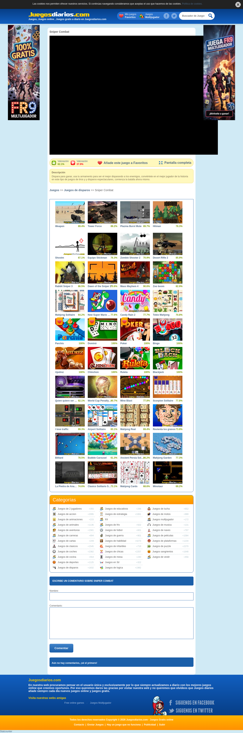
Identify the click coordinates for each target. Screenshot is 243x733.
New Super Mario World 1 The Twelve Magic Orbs (99, 314)
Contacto (79, 724)
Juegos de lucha (161, 508)
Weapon (59, 226)
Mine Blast (126, 400)
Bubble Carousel (97, 457)
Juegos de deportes (68, 562)
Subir (162, 724)
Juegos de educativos (116, 508)
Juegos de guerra (114, 535)
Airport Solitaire (97, 429)
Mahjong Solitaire (65, 314)
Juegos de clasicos (68, 546)
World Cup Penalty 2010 (99, 400)
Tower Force (95, 226)
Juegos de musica (162, 524)
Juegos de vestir (161, 557)
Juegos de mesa (113, 557)
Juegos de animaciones (70, 519)
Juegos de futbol (113, 530)
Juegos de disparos (77, 190)
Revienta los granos (164, 429)
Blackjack (158, 372)
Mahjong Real (128, 429)
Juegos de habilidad (115, 540)
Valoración (63, 163)
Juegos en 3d (112, 562)
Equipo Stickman (97, 257)
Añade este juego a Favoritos (123, 163)
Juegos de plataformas (164, 540)
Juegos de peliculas (162, 535)
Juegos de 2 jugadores (70, 508)
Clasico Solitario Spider (99, 486)
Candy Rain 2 (127, 314)
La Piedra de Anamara (67, 486)
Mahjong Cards (128, 486)
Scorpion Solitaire (163, 400)
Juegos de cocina (67, 557)
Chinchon (93, 372)
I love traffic (62, 429)
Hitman (157, 226)
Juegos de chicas (114, 551)
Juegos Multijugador (100, 702)
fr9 (106, 519)
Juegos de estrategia (116, 514)
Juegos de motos (161, 514)
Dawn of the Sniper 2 (99, 286)
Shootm (59, 257)
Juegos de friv (112, 524)
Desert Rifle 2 (160, 257)
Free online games (74, 702)
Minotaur (158, 486)
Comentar (61, 648)
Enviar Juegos (95, 724)
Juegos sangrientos (162, 551)
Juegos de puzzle (161, 546)
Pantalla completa (174, 162)
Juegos (152, 16)
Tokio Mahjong (161, 314)
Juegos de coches (67, 551)
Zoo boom (158, 286)
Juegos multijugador (163, 519)
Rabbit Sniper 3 (64, 286)
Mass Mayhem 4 (129, 286)
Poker (123, 343)
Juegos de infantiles (115, 546)
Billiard (59, 457)
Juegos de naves (161, 530)
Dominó (92, 343)
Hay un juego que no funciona (124, 724)
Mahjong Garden (162, 457)
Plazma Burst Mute (130, 226)
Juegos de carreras (68, 535)
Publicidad (150, 724)
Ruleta (124, 372)
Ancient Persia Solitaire (132, 457)
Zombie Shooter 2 (130, 257)
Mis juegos (130, 16)
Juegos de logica (114, 567)
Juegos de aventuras (69, 530)
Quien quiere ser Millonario (67, 400)
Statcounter (6, 731)
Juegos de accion (67, 514)
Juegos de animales (68, 524)
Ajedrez (59, 372)
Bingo (156, 343)
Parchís (59, 343)
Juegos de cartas (67, 540)
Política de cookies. (192, 3)
